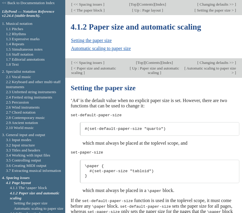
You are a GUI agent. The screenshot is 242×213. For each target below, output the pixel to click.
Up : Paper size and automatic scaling (155, 70)
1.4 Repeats (15, 44)
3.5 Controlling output (23, 160)
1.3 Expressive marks (23, 39)
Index (160, 4)
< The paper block (88, 10)
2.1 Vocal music (18, 77)
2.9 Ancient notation (22, 122)
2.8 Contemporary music (25, 117)
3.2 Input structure (20, 145)
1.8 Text (12, 64)
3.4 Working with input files (28, 155)
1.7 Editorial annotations (25, 59)
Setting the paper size (91, 40)
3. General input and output (23, 135)
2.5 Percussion (17, 102)
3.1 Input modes (18, 140)
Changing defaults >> (217, 4)
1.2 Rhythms (16, 34)
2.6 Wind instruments (23, 107)
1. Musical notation (17, 23)
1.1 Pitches (14, 29)
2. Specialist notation (18, 71)
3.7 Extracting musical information (33, 170)
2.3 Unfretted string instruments (31, 92)
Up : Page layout (147, 10)
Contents (146, 4)
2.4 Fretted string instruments (29, 97)
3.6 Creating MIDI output (26, 165)
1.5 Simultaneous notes (24, 49)
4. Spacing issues (16, 177)
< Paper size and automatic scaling (93, 70)
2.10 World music (20, 127)
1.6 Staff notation (19, 54)
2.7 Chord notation (21, 112)
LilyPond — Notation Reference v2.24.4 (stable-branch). (28, 13)
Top (133, 4)
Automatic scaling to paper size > (211, 70)
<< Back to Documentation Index (28, 3)
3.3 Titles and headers (23, 150)
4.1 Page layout (18, 182)
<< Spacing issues (88, 4)
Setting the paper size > (215, 10)
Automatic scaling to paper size (101, 48)
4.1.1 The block (28, 187)
